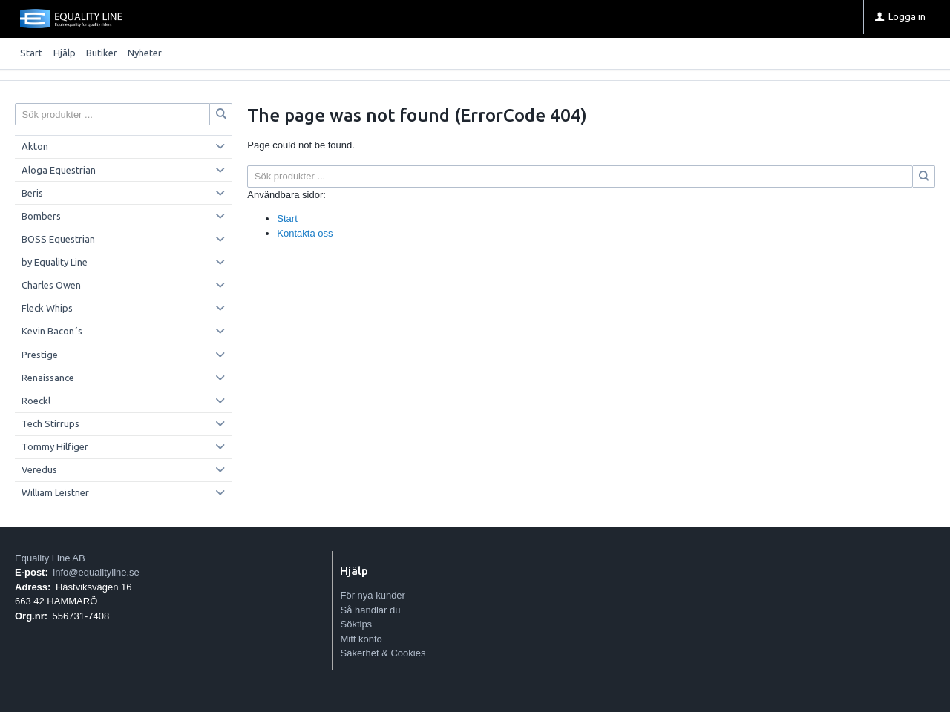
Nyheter (145, 52)
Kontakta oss (304, 233)
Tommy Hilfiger (55, 446)
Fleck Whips (47, 308)
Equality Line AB (50, 558)
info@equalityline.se (96, 572)
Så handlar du (370, 610)
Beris (32, 193)
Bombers (41, 216)
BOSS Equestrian (58, 239)
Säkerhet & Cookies (382, 653)
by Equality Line (55, 262)
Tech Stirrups (50, 423)
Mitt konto (360, 639)
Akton (35, 146)
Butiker (101, 52)
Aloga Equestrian (59, 170)
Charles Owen (51, 285)
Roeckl (36, 400)
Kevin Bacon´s (52, 331)
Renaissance (48, 377)
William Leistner (55, 492)
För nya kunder (372, 595)
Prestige (40, 354)
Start (31, 52)
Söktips (356, 624)
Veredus (39, 469)
